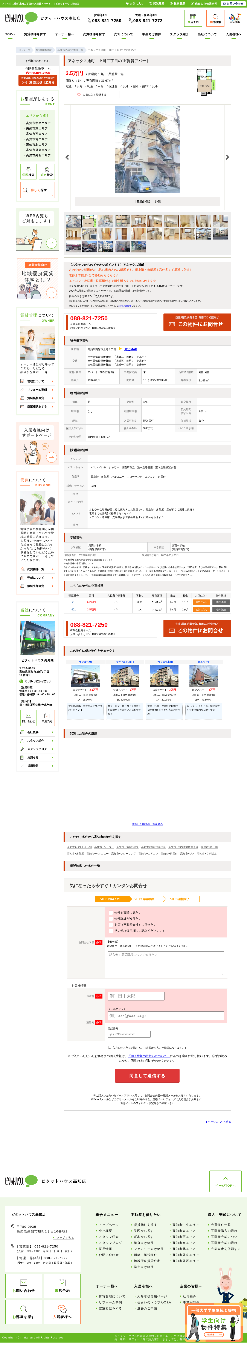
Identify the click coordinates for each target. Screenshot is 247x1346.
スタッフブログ (37, 749)
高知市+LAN (187, 853)
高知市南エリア (37, 139)
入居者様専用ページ (152, 1296)
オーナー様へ (64, 34)
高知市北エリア (37, 144)
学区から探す (144, 1230)
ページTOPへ (225, 1185)
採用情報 (32, 765)
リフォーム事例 (37, 389)
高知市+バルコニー (98, 853)
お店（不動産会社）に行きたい (133, 925)
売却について (123, 34)
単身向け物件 (144, 1243)
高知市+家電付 (169, 853)
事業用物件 (191, 1302)
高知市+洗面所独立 (127, 847)
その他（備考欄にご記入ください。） (137, 931)
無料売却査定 (35, 586)
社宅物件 (189, 1296)
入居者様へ (234, 34)
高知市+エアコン (148, 853)
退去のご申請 (147, 1308)
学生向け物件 (151, 34)
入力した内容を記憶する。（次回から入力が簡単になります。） (147, 1047)
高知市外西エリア (38, 155)
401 (74, 609)
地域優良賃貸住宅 (147, 1261)
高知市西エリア (37, 133)
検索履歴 (177, 3)
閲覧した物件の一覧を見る (147, 824)
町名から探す (144, 1236)
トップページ (109, 1224)
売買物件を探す (94, 34)
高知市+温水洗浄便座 (153, 847)
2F (73, 602)
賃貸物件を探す (35, 34)
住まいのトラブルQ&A (154, 1302)
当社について (207, 34)
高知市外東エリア (38, 150)
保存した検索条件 (204, 3)
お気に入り (201, 602)
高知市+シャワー (104, 847)
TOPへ (10, 34)
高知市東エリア (37, 128)
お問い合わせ (124, 305)
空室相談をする (37, 406)
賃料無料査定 (35, 398)
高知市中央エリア (38, 123)
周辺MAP (130, 349)
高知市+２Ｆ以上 (207, 853)
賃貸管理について (112, 1296)
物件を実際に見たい (125, 913)
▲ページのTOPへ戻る (218, 1121)
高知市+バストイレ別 (79, 847)
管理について (35, 381)
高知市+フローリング (123, 853)
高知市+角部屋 (75, 853)
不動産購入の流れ (224, 1230)
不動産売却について (226, 1236)
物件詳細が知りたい (125, 919)
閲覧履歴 (157, 3)
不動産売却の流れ (224, 1243)
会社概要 (32, 732)
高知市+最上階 (209, 847)
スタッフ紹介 (179, 34)
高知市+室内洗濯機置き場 (183, 847)
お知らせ (32, 757)
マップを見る (65, 1237)
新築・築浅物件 (145, 1255)
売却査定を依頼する (226, 1249)
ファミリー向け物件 (149, 1249)
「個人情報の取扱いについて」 (149, 1056)
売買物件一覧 (35, 569)
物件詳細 (221, 602)
